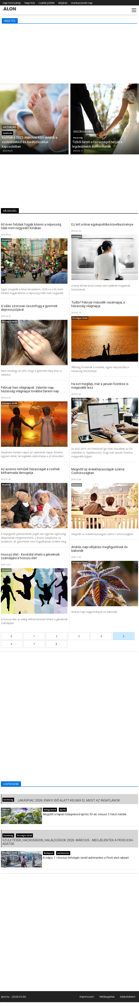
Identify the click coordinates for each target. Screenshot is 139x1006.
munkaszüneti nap (81, 3)
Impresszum (86, 996)
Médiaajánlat (107, 996)
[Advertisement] (69, 52)
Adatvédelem (127, 996)
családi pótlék (46, 3)
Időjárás (63, 3)
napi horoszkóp (12, 3)
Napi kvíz (29, 3)
